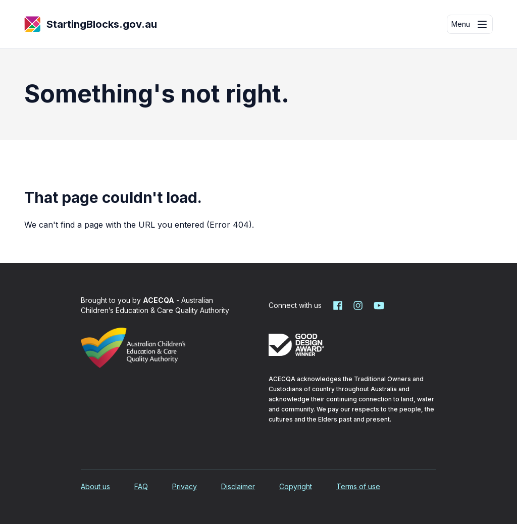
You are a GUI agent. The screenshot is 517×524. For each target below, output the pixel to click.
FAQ (141, 486)
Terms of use (358, 486)
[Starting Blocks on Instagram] (358, 305)
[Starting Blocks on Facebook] (338, 305)
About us (95, 486)
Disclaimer (238, 486)
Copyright (295, 486)
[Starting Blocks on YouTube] (378, 305)
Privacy (184, 486)
